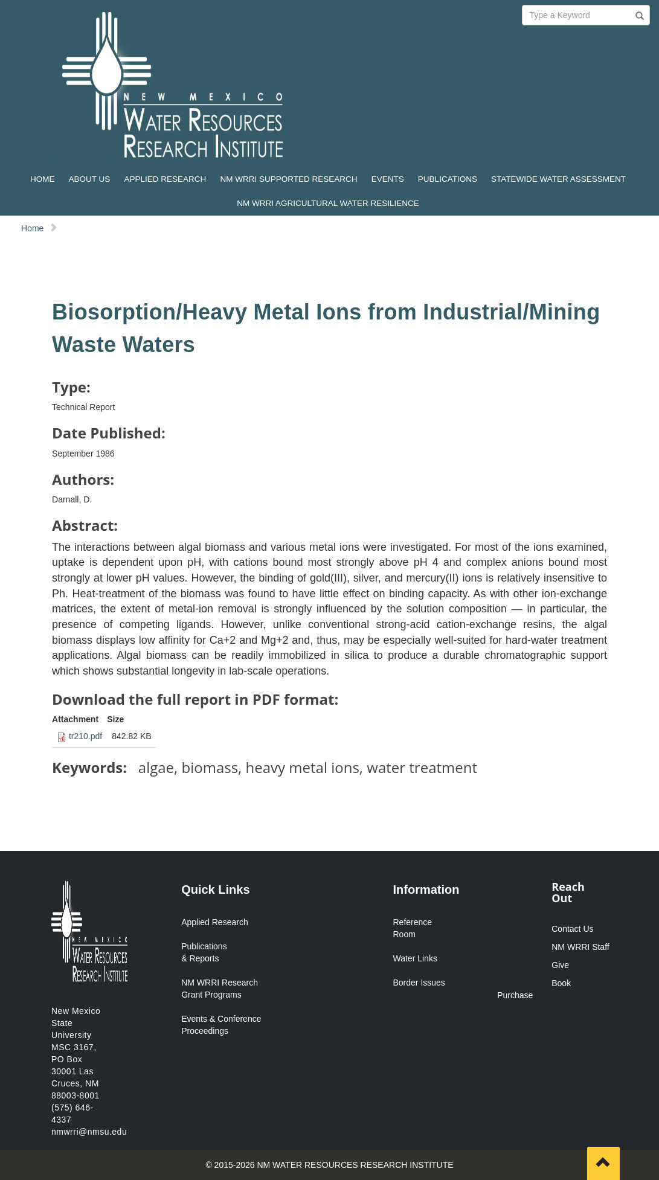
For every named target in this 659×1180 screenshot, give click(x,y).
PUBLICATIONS (447, 179)
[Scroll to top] (603, 1163)
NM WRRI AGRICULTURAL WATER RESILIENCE (328, 203)
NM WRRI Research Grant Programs (219, 988)
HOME (42, 179)
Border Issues (419, 982)
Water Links (415, 958)
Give (560, 965)
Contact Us (572, 929)
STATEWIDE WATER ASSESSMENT (558, 179)
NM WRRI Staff (580, 947)
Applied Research (214, 922)
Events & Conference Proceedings (221, 1025)
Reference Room (412, 928)
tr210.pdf (85, 736)
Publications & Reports (204, 952)
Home (32, 228)
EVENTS (387, 179)
